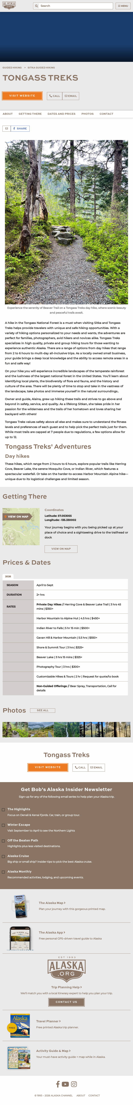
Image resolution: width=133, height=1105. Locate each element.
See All (42, 710)
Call (54, 96)
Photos (87, 114)
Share (20, 128)
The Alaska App (52, 932)
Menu (123, 5)
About (8, 114)
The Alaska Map (52, 903)
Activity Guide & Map (53, 1051)
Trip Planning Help (66, 987)
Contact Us (66, 1002)
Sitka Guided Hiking (41, 68)
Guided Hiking (12, 68)
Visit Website (22, 96)
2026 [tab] (8, 576)
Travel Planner (48, 1021)
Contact (106, 114)
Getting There (30, 114)
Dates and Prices (62, 114)
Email (71, 96)
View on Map (61, 549)
